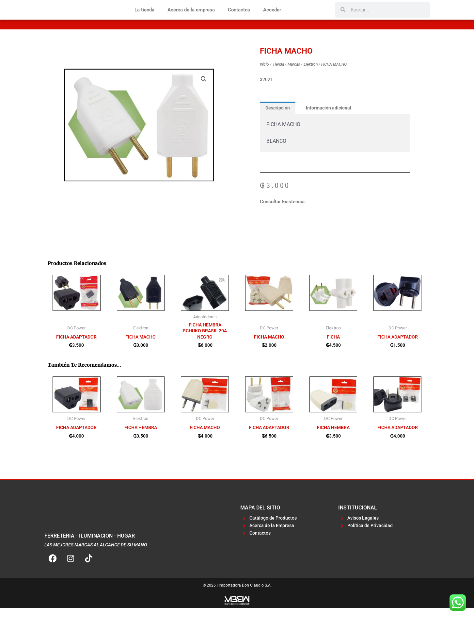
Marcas (294, 86)
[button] (203, 101)
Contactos (239, 21)
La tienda (144, 21)
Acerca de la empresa (191, 21)
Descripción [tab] (279, 129)
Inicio (264, 86)
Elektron (311, 86)
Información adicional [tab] (332, 129)
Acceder (272, 21)
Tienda (278, 86)
